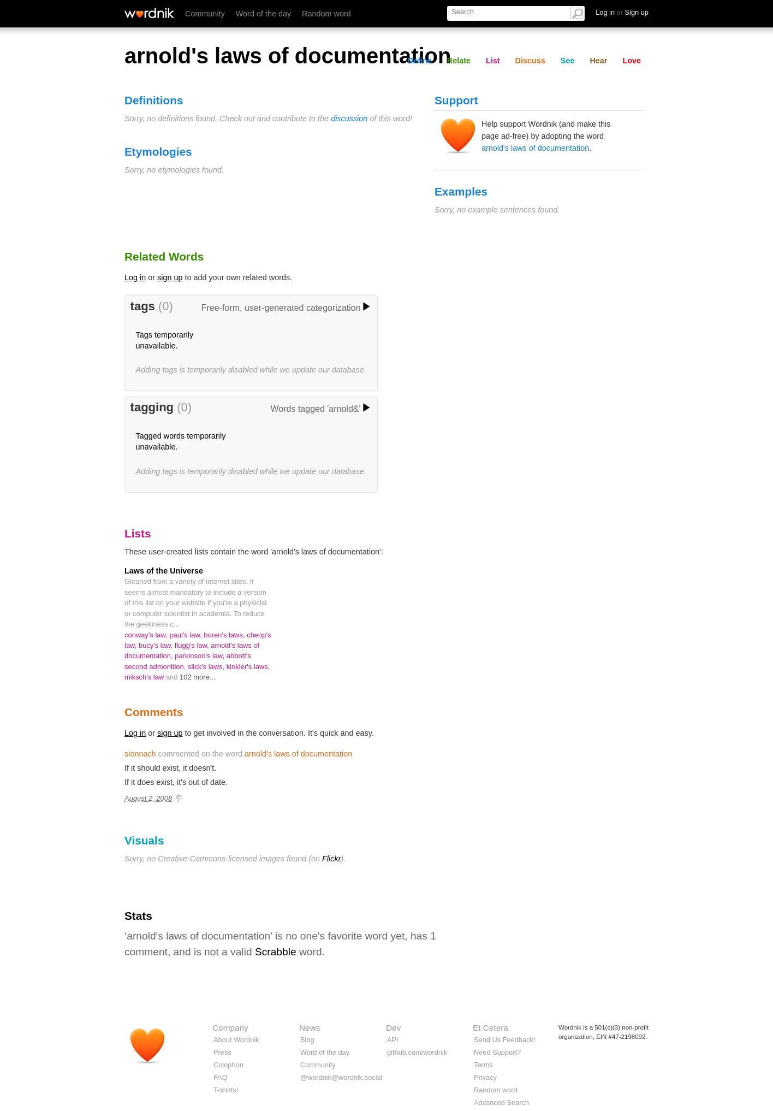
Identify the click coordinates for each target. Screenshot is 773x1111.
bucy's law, (157, 645)
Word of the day (263, 13)
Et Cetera (490, 1027)
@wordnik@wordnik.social (341, 1077)
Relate (459, 60)
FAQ (220, 1077)
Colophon (228, 1065)
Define (420, 60)
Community (205, 13)
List (493, 60)
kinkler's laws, (248, 667)
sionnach (140, 753)
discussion (349, 118)
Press (222, 1052)
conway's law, (146, 635)
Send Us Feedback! (504, 1040)
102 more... (198, 677)
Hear (598, 60)
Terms (483, 1065)
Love (631, 60)
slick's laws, (207, 667)
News (309, 1027)
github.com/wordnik (417, 1052)
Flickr (331, 858)
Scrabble (275, 952)
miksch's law (145, 677)
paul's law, (186, 635)
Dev (393, 1027)
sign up (169, 277)
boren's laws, (225, 635)
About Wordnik (236, 1040)
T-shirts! (226, 1090)
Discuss (530, 60)
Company (230, 1027)
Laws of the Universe (163, 570)
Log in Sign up (622, 12)
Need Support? (497, 1052)
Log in (135, 277)
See (568, 60)
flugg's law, (193, 645)
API (393, 1040)
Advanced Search (501, 1102)
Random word (326, 13)
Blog (307, 1040)
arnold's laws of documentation (535, 148)
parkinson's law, (201, 656)
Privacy (485, 1077)
